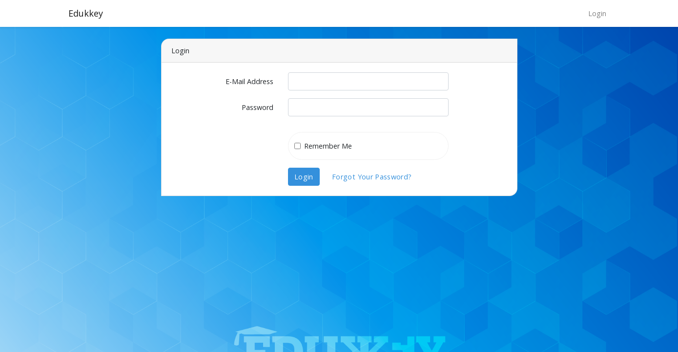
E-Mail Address (249, 81)
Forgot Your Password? (372, 176)
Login (597, 13)
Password (257, 107)
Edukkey (85, 13)
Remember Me (328, 146)
